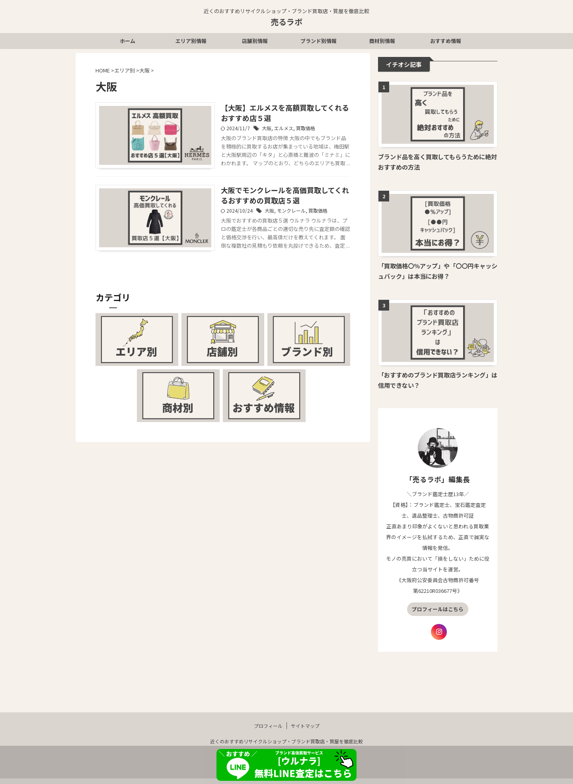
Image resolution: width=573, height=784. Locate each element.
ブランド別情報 (318, 41)
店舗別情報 (255, 41)
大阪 (266, 128)
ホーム (127, 41)
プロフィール (268, 730)
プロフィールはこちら (438, 609)
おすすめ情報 (445, 41)
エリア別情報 (191, 41)
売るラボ (286, 21)
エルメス (283, 128)
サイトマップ (305, 730)
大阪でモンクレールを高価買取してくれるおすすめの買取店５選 (285, 195)
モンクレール (291, 210)
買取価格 (305, 128)
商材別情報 (382, 41)
